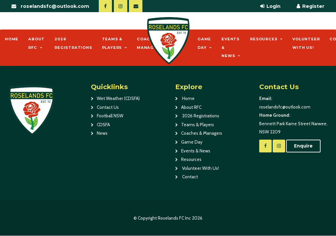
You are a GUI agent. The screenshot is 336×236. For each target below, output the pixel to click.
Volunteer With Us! (306, 43)
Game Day (204, 43)
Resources (263, 39)
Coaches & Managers (201, 133)
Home (11, 39)
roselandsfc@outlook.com (55, 6)
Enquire (303, 145)
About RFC (36, 43)
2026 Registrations (73, 43)
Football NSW (110, 115)
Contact (189, 176)
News (102, 133)
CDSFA (103, 124)
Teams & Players (112, 43)
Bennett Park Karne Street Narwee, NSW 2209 (294, 122)
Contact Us (108, 107)
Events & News (230, 47)
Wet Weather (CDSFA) (118, 98)
